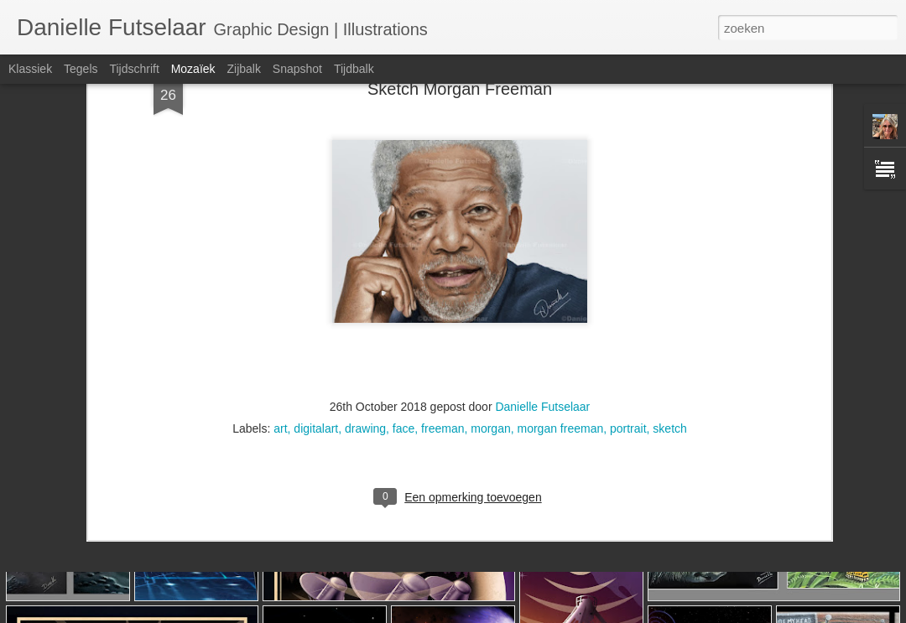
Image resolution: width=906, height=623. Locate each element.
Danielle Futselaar (542, 249)
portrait (628, 271)
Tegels (80, 68)
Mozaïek (193, 68)
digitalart (316, 271)
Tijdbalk (354, 68)
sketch (669, 271)
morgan (490, 271)
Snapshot (297, 68)
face (403, 271)
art (280, 271)
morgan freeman (561, 271)
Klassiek (30, 68)
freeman (442, 271)
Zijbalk (243, 68)
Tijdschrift (134, 68)
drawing (365, 271)
